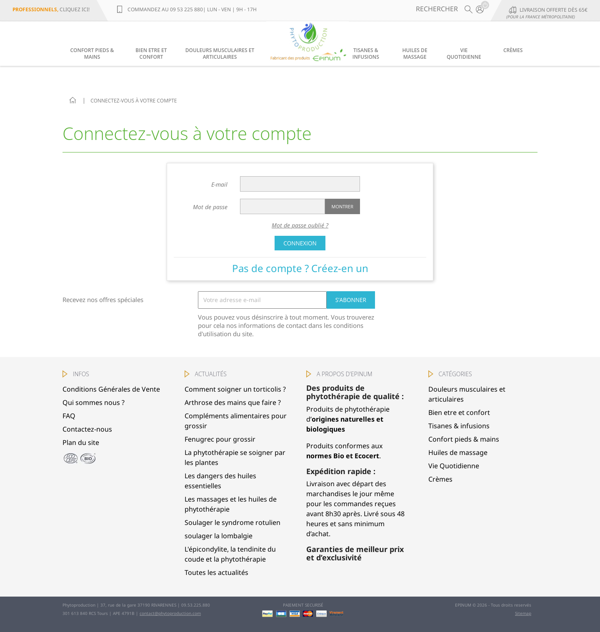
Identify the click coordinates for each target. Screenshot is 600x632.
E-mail (219, 184)
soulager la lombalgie (218, 535)
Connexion (300, 243)
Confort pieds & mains (92, 53)
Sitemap (523, 613)
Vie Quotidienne (464, 53)
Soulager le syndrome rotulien (232, 522)
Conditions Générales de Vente (111, 389)
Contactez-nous (87, 429)
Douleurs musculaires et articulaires (219, 53)
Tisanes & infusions (365, 53)
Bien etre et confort (151, 53)
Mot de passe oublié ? (300, 225)
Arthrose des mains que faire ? (233, 402)
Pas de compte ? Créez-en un (300, 268)
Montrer (342, 206)
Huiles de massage (415, 53)
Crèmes (512, 50)
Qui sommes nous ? (93, 402)
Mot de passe (210, 207)
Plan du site (80, 442)
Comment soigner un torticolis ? (235, 389)
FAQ (68, 415)
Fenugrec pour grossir (220, 439)
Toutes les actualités (216, 572)
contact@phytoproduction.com (170, 613)
